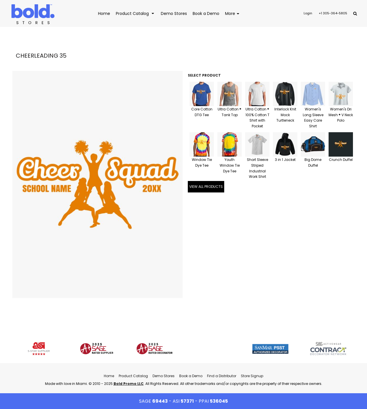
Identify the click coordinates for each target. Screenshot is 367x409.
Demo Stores (164, 375)
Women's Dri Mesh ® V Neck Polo (341, 115)
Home (109, 375)
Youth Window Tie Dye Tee (230, 165)
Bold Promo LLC (129, 383)
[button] (135, 13)
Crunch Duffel (341, 159)
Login (308, 13)
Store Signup (252, 375)
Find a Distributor (221, 375)
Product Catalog (133, 375)
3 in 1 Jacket (285, 159)
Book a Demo (190, 375)
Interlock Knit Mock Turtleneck (285, 115)
